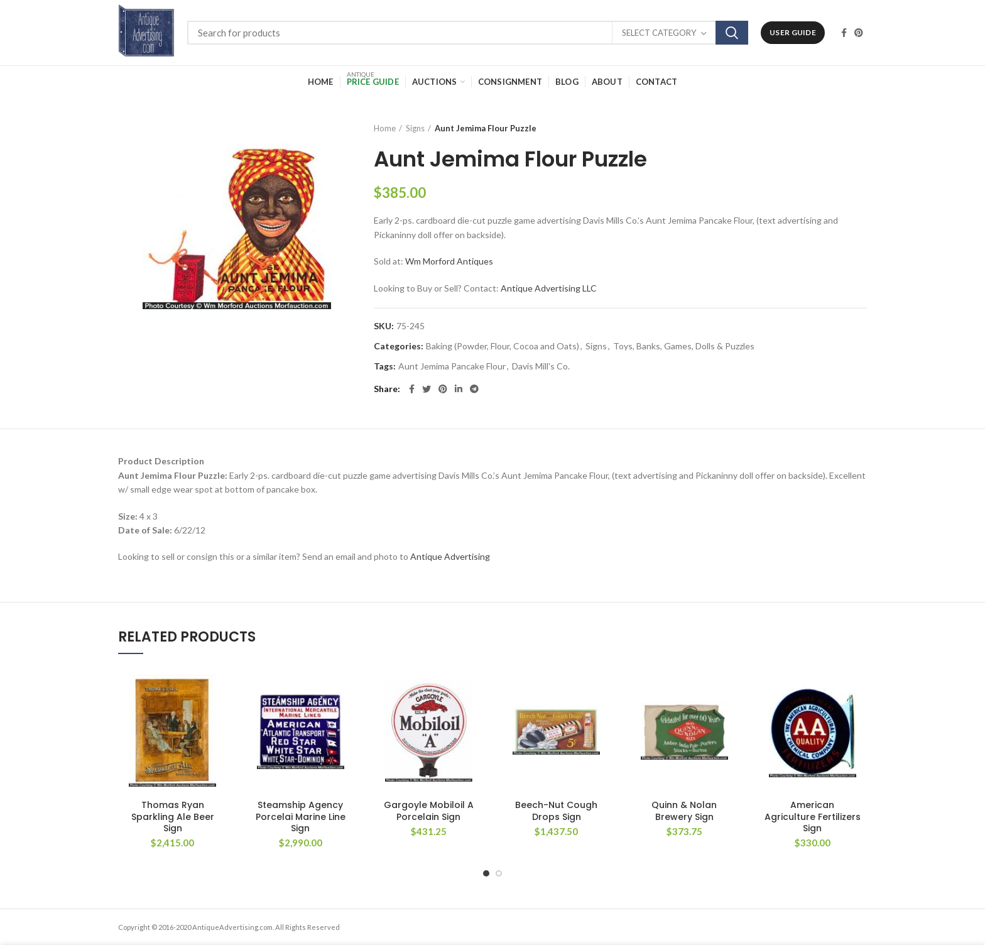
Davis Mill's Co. (541, 366)
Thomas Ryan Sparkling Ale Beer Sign (172, 816)
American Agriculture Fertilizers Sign (813, 816)
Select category (659, 33)
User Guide (793, 32)
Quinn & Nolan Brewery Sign (684, 810)
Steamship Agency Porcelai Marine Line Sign (301, 816)
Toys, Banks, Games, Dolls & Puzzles (683, 346)
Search (732, 33)
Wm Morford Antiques (449, 261)
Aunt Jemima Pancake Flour (452, 366)
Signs (415, 128)
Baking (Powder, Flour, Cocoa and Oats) (502, 346)
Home (385, 128)
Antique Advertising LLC (549, 288)
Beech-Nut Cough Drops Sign (556, 810)
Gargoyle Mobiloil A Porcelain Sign (429, 810)
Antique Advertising (450, 556)
